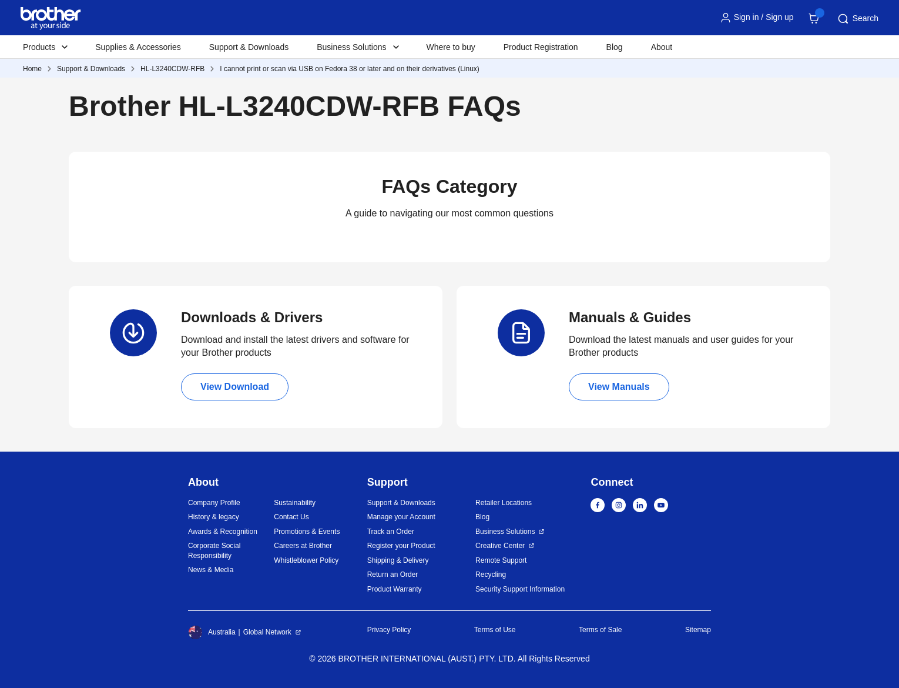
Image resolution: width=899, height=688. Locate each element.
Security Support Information (520, 589)
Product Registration (541, 47)
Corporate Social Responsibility (214, 551)
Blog (614, 47)
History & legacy (213, 517)
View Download (234, 387)
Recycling (490, 574)
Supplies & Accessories (138, 47)
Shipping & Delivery (398, 560)
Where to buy (451, 47)
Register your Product (401, 546)
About (662, 47)
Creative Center (500, 546)
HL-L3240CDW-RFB (172, 69)
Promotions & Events (307, 531)
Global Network (267, 632)
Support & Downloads (249, 47)
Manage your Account (401, 517)
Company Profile (214, 503)
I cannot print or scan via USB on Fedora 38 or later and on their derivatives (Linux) (349, 69)
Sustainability (295, 503)
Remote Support (500, 560)
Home (32, 69)
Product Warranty (394, 589)
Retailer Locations (503, 503)
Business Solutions (505, 531)
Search (857, 19)
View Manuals (619, 387)
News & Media (210, 570)
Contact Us (291, 517)
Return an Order (392, 574)
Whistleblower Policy (306, 560)
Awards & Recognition (222, 531)
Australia (212, 632)
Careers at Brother (303, 546)
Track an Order (390, 531)
